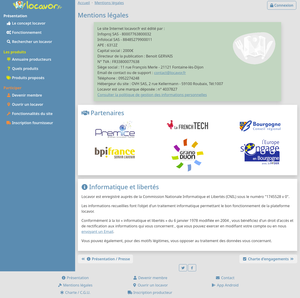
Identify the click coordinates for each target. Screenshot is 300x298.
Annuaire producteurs (28, 59)
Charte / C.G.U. (75, 292)
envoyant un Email (97, 231)
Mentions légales (75, 285)
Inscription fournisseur (29, 122)
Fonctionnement (24, 32)
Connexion (281, 5)
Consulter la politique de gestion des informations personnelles (152, 94)
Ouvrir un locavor (24, 104)
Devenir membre (24, 95)
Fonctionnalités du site (29, 113)
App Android (224, 285)
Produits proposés (25, 77)
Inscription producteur (150, 292)
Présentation (75, 277)
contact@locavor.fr (170, 72)
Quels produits (22, 68)
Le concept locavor (25, 23)
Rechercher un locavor (29, 41)
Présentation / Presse (105, 258)
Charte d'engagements (268, 258)
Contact (224, 277)
